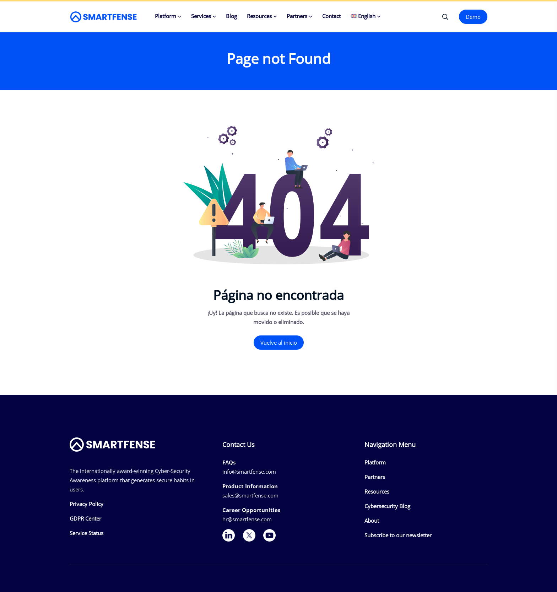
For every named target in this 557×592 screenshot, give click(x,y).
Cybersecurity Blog (387, 506)
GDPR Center (85, 518)
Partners (297, 16)
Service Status (86, 533)
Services (201, 16)
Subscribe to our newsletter (398, 535)
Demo (473, 16)
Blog (231, 16)
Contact (331, 16)
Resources (259, 16)
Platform (165, 16)
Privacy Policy (86, 503)
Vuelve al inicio (278, 342)
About (371, 520)
